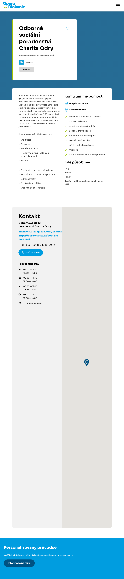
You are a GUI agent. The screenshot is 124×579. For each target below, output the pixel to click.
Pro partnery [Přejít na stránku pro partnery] (10, 437)
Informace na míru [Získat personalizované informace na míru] (19, 348)
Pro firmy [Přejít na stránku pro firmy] (8, 452)
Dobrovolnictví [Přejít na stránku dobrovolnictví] (11, 428)
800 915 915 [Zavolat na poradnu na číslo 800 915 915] (21, 377)
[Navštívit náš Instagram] (19, 540)
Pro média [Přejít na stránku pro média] (9, 490)
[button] (87, 255)
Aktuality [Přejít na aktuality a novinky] (8, 485)
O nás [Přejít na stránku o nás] (6, 476)
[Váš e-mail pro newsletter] (58, 522)
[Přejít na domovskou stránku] (14, 8)
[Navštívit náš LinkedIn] (12, 540)
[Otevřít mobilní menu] (118, 5)
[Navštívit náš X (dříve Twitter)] (26, 540)
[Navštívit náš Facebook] (6, 540)
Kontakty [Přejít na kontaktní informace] (8, 481)
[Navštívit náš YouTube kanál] (33, 540)
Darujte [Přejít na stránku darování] (7, 432)
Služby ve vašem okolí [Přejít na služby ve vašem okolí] (14, 408)
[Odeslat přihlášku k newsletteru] (116, 522)
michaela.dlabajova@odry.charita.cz (41, 231)
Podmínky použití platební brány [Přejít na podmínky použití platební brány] (19, 494)
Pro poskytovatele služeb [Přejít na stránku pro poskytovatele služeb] (16, 456)
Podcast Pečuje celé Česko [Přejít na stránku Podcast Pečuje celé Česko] (17, 472)
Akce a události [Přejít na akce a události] (11, 412)
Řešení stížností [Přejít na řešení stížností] (12, 499)
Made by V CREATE (58, 560)
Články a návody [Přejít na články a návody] (11, 403)
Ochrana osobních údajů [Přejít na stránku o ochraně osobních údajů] (36, 560)
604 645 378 (31, 253)
